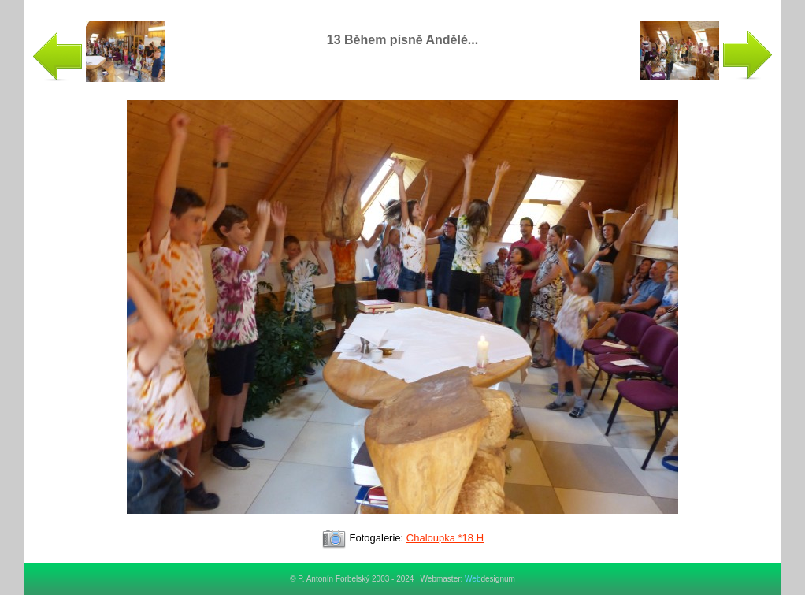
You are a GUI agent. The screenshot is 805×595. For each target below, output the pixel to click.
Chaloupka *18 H (445, 538)
